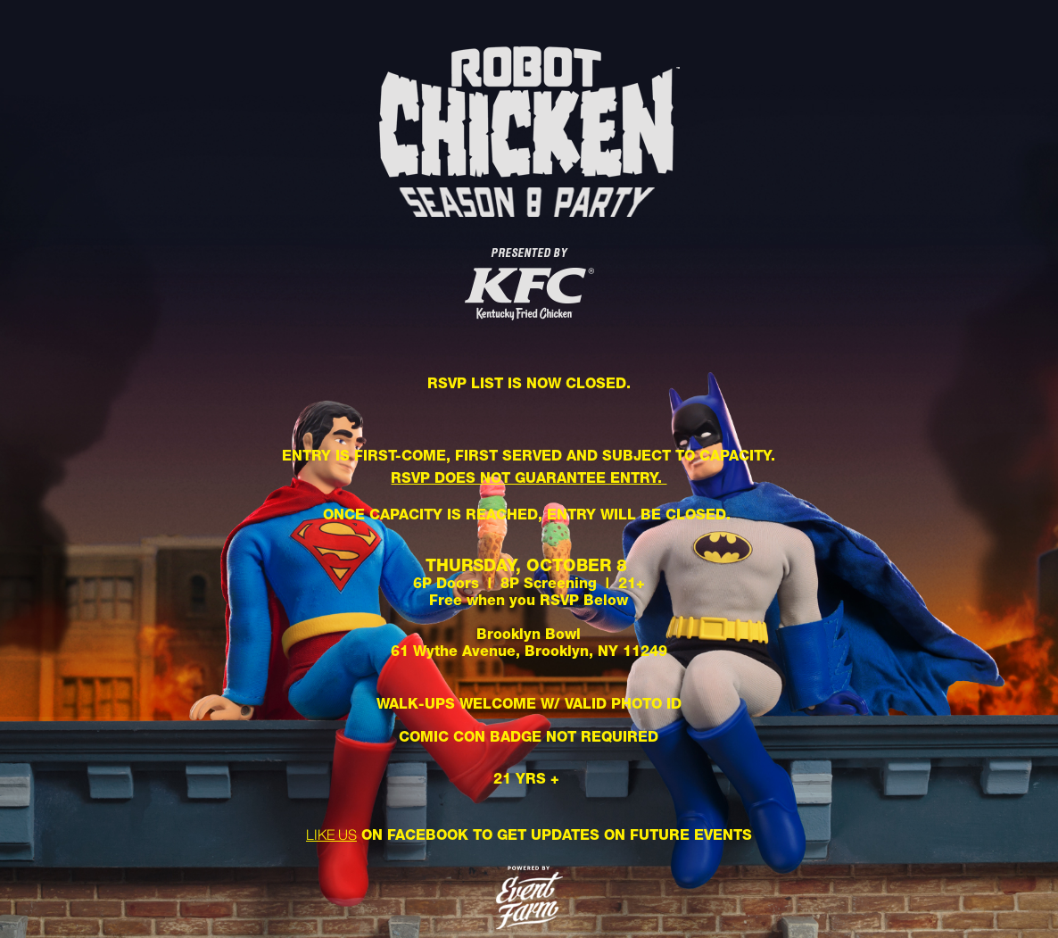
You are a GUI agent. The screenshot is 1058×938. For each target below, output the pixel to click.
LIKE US (331, 834)
